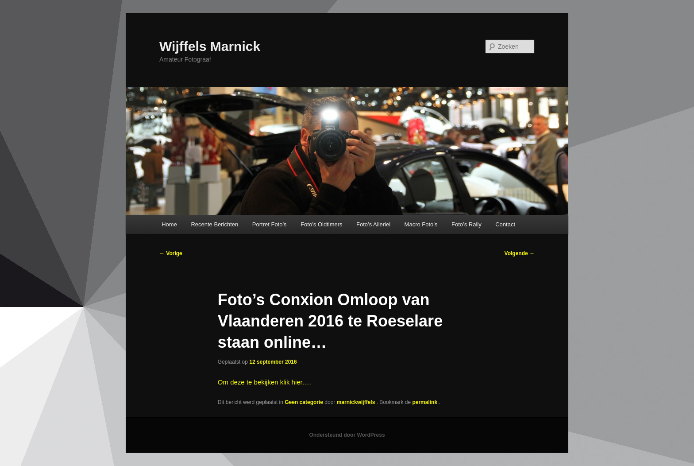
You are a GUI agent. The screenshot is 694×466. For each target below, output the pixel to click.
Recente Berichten (214, 224)
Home (169, 224)
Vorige (170, 253)
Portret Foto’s (269, 224)
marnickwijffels (357, 402)
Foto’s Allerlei (373, 224)
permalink (425, 402)
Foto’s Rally (466, 224)
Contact (505, 224)
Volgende (520, 253)
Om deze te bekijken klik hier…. (264, 382)
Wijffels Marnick (209, 46)
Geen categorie (304, 402)
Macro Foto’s (421, 224)
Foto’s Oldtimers (321, 224)
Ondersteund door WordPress (347, 435)
